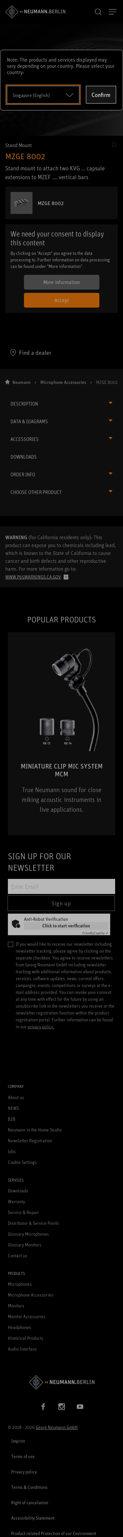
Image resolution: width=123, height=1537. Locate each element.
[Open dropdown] (43, 95)
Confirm (101, 94)
